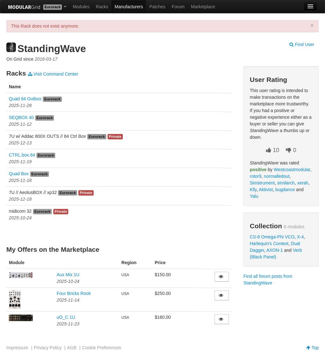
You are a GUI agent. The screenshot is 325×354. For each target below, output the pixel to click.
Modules (81, 6)
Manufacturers (129, 6)
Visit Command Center (53, 74)
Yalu (254, 196)
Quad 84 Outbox (25, 98)
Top (312, 347)
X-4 (300, 236)
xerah (302, 182)
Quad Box (19, 173)
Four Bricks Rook (74, 293)
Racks (102, 6)
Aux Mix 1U (68, 274)
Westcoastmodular (292, 169)
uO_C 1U (66, 317)
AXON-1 (274, 250)
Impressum (17, 347)
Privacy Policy (48, 347)
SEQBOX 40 (21, 117)
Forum (178, 6)
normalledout (276, 176)
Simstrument (262, 182)
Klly (253, 189)
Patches (157, 6)
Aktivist (266, 189)
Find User (301, 44)
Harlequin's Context (269, 243)
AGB (71, 347)
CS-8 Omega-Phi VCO (272, 236)
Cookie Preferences (101, 347)
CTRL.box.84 (22, 154)
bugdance (285, 189)
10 (272, 150)
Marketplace (203, 6)
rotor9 (256, 176)
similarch (286, 182)
